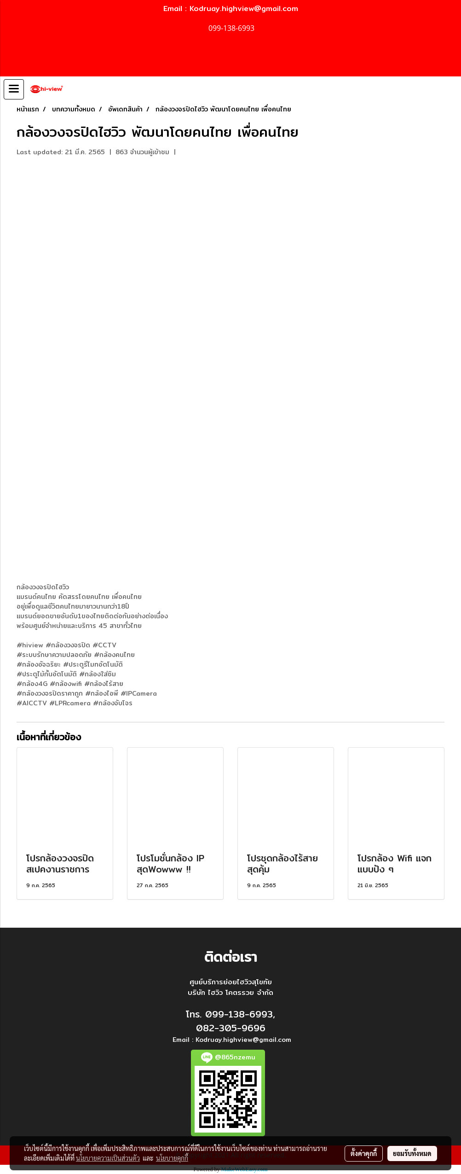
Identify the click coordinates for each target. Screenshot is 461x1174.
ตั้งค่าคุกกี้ (364, 1153)
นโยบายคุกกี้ (172, 1158)
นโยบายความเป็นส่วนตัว (108, 1158)
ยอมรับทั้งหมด (412, 1153)
